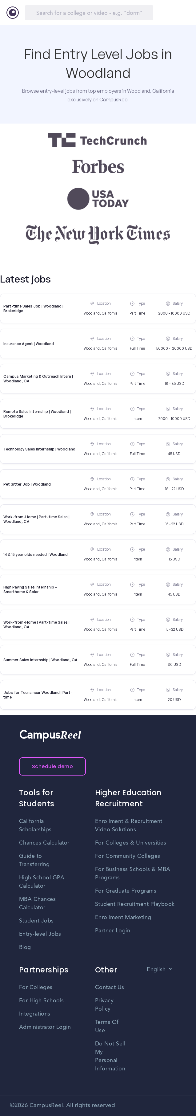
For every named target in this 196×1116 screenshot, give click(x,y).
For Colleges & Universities (130, 843)
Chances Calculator (44, 843)
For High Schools (41, 1001)
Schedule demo (52, 766)
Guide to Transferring (34, 860)
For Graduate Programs (126, 891)
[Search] (89, 12)
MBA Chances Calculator (37, 903)
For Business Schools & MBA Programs (132, 874)
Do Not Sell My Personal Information (110, 1056)
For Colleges (36, 987)
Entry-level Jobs (40, 934)
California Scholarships (35, 826)
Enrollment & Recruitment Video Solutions (128, 826)
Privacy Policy (104, 1005)
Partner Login (112, 931)
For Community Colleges (127, 856)
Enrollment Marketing (123, 917)
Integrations (34, 1014)
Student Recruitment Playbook (135, 904)
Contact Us (109, 987)
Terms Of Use (107, 1026)
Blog (25, 947)
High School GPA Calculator (42, 882)
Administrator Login (45, 1027)
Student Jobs (36, 921)
